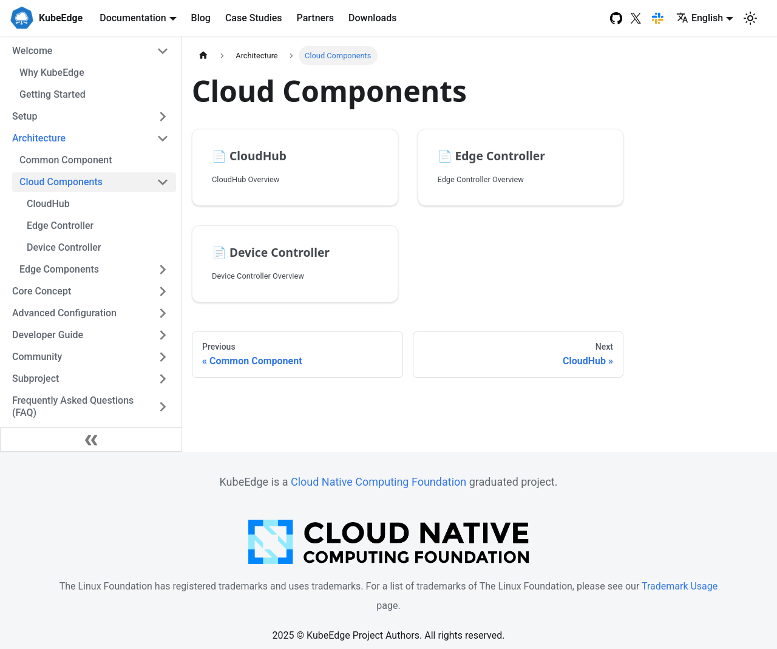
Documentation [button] (133, 18)
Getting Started (52, 94)
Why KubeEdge (51, 72)
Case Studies (253, 18)
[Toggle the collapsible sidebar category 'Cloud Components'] (162, 182)
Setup (24, 116)
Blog (201, 18)
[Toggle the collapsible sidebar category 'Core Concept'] (162, 291)
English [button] (699, 18)
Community (37, 356)
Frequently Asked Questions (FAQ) (73, 406)
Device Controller (64, 247)
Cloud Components (61, 182)
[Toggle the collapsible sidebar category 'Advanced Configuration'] (162, 313)
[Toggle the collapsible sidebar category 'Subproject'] (162, 379)
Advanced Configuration (64, 313)
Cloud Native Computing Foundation (378, 481)
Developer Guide (47, 335)
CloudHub (48, 203)
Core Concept (41, 291)
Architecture (39, 138)
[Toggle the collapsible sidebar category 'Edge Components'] (162, 269)
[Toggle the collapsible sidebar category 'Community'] (162, 357)
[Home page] (203, 55)
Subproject (35, 378)
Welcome (32, 50)
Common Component (65, 160)
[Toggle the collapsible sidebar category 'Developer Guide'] (162, 335)
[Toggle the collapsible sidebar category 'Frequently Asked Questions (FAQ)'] (162, 407)
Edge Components (59, 269)
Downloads (372, 18)
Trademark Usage (680, 586)
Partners (315, 18)
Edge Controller (60, 225)
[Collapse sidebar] (91, 439)
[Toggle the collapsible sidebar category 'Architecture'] (162, 138)
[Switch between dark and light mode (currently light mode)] (750, 18)
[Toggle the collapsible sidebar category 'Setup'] (162, 116)
